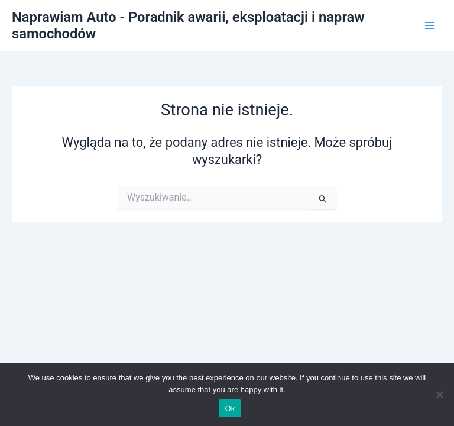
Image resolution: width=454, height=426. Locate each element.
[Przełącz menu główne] (429, 25)
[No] (439, 395)
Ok (230, 408)
